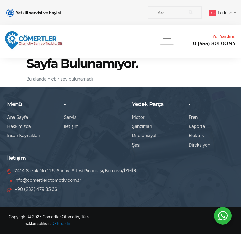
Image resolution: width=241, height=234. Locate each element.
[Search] (191, 12)
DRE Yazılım (61, 223)
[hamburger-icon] (167, 40)
